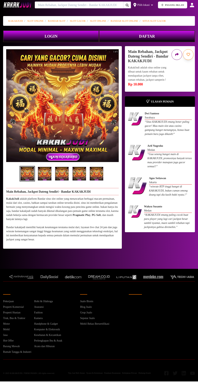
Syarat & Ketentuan (94, 373)
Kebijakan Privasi (129, 373)
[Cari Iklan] (127, 5)
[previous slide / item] (11, 105)
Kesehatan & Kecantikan (47, 335)
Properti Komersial (13, 306)
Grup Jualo (86, 312)
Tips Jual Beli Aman (76, 373)
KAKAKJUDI (15, 20)
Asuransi (39, 306)
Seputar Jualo (87, 318)
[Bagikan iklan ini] (177, 54)
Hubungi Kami (144, 373)
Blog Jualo (86, 306)
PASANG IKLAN (172, 4)
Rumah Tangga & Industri (17, 351)
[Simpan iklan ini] (188, 54)
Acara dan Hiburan (44, 346)
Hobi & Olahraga (43, 301)
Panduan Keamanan (112, 373)
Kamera (38, 318)
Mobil (6, 329)
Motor (6, 323)
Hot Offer (8, 340)
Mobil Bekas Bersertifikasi (94, 323)
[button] (52, 158)
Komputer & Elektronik (47, 329)
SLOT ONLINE (35, 20)
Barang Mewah (11, 346)
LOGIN (51, 36)
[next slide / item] (114, 105)
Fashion (38, 312)
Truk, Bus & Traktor (14, 318)
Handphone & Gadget (46, 323)
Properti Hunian (11, 312)
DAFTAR (147, 36)
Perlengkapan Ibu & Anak (48, 340)
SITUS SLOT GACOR (154, 20)
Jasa (5, 335)
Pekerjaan (8, 301)
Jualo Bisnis (86, 301)
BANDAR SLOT (57, 20)
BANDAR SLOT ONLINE (124, 20)
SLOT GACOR (77, 20)
